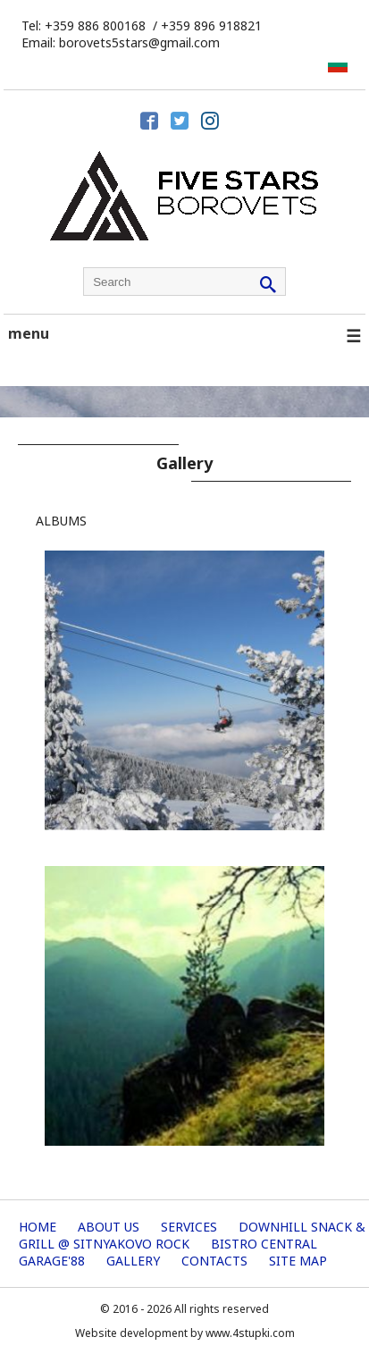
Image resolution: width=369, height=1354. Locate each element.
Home (37, 1226)
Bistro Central (264, 1243)
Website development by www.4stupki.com (185, 1333)
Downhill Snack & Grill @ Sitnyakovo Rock (192, 1235)
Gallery (133, 1260)
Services (189, 1226)
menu (184, 336)
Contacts (214, 1260)
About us (108, 1226)
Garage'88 (52, 1260)
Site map (298, 1260)
